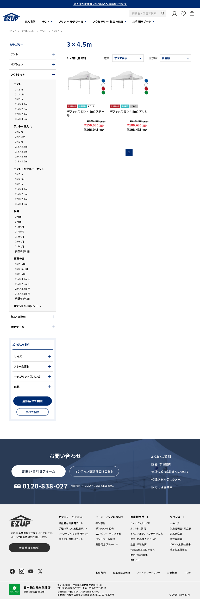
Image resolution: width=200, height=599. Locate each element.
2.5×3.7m (21, 104)
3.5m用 (19, 246)
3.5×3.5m (21, 119)
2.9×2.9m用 (22, 288)
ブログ (187, 572)
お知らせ (135, 560)
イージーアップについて (109, 517)
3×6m (19, 89)
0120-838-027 (45, 486)
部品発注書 (176, 533)
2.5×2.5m (21, 109)
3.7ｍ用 (19, 231)
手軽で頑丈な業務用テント (73, 528)
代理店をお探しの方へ (166, 479)
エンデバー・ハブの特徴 (108, 533)
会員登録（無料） (29, 548)
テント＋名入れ (23, 126)
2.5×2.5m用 (22, 284)
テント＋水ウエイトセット (29, 169)
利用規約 (101, 572)
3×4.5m (57, 31)
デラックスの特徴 (105, 528)
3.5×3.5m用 (22, 293)
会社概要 (172, 572)
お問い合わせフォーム (38, 471)
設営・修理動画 (161, 464)
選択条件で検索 (32, 401)
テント (45, 21)
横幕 (16, 211)
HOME (12, 31)
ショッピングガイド (140, 523)
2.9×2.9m (21, 114)
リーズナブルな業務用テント (74, 533)
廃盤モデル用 (22, 298)
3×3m (19, 99)
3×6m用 (20, 264)
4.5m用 (19, 226)
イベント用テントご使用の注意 (146, 533)
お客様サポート (141, 21)
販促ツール (17, 327)
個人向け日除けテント (71, 539)
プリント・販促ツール (71, 21)
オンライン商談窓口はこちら (94, 471)
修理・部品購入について (143, 539)
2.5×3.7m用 (22, 279)
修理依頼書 (176, 539)
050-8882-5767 (72, 588)
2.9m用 (19, 241)
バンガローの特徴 (105, 539)
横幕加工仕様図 (178, 549)
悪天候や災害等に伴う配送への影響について (100, 4)
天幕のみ (19, 258)
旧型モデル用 (22, 251)
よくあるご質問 (161, 456)
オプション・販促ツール (27, 306)
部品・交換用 (18, 317)
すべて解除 (32, 412)
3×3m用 (20, 274)
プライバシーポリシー (148, 572)
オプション (17, 64)
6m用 (18, 221)
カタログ (174, 523)
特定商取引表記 (121, 572)
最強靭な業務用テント (71, 523)
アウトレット (27, 31)
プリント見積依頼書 (180, 544)
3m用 (18, 216)
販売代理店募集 (162, 487)
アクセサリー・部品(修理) (108, 21)
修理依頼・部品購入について (170, 471)
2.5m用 (19, 236)
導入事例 (30, 21)
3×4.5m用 (21, 269)
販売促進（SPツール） (107, 544)
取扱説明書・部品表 (180, 528)
